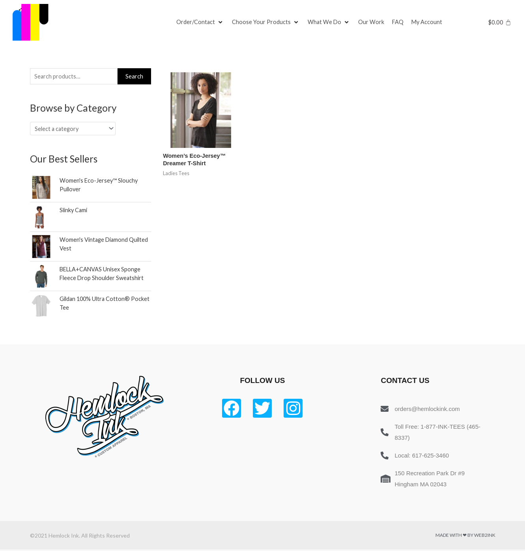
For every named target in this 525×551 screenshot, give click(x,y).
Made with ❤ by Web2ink (465, 537)
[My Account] (429, 22)
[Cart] (499, 22)
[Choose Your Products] (267, 22)
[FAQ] (399, 22)
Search (134, 76)
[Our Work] (373, 22)
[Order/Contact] (200, 22)
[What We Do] (330, 22)
